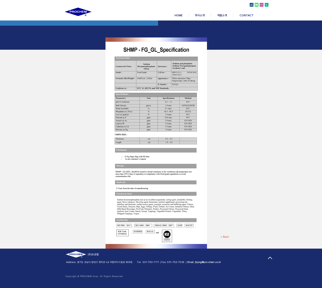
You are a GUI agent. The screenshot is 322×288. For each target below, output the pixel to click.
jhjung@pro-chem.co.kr (208, 262)
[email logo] (261, 5)
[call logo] (266, 5)
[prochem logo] (251, 5)
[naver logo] (256, 5)
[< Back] (224, 236)
